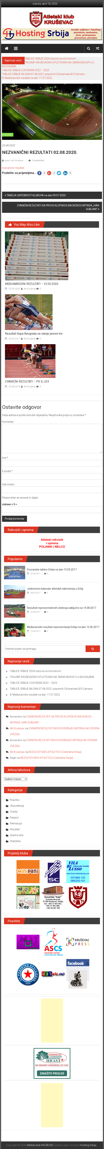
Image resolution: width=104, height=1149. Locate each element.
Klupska (14, 799)
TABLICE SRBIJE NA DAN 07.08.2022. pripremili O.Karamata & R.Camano (43, 74)
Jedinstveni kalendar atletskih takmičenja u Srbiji (55, 588)
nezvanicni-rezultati (13, 167)
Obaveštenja (17, 805)
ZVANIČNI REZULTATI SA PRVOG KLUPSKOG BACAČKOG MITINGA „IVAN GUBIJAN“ (58, 207)
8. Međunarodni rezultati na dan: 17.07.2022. (27, 77)
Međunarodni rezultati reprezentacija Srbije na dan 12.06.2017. (63, 627)
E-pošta (7, 471)
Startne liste (16, 835)
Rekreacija (16, 823)
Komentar (8, 421)
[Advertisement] (52, 1020)
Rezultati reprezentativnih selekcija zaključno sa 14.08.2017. (62, 607)
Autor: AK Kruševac (14, 160)
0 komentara (36, 160)
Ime (5, 457)
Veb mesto (8, 484)
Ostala (13, 811)
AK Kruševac (30, 288)
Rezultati (7, 134)
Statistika (15, 841)
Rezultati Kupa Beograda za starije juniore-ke (33, 333)
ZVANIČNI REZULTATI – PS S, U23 (27, 381)
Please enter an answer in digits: (20, 497)
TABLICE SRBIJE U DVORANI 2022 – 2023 (25, 70)
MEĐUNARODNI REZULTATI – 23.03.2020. (32, 284)
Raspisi (14, 817)
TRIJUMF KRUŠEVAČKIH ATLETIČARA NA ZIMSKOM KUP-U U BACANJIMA (52, 676)
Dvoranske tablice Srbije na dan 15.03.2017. (52, 569)
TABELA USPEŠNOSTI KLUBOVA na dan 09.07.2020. (36, 195)
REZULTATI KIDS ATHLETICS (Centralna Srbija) (55, 751)
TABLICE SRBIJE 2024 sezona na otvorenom (50, 58)
